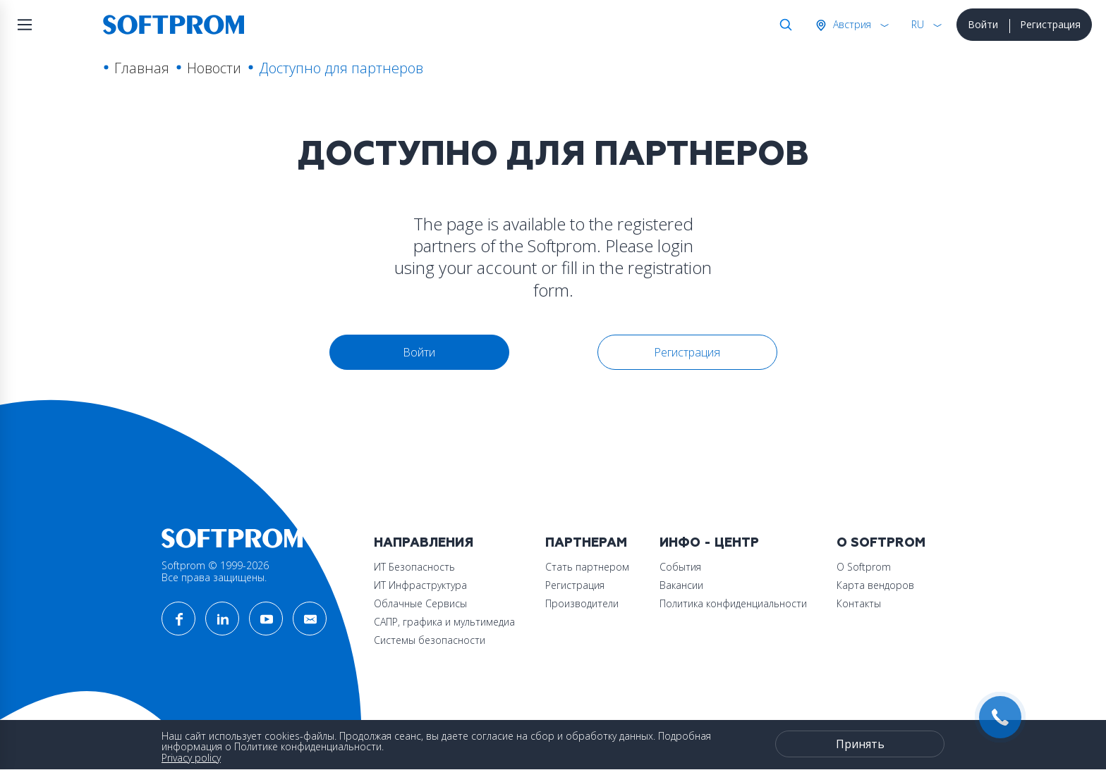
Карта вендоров (875, 585)
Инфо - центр (709, 543)
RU (917, 24)
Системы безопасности (429, 640)
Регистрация (1050, 24)
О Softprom (881, 543)
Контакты (859, 603)
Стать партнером (587, 566)
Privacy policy (191, 757)
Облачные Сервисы (420, 603)
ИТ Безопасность (414, 566)
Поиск (783, 24)
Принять (860, 744)
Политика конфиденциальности (733, 603)
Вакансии (681, 585)
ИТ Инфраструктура (420, 585)
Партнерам (586, 543)
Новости (214, 67)
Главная (141, 67)
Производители (582, 603)
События (680, 566)
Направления (423, 543)
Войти (983, 24)
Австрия (850, 24)
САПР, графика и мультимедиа (444, 621)
